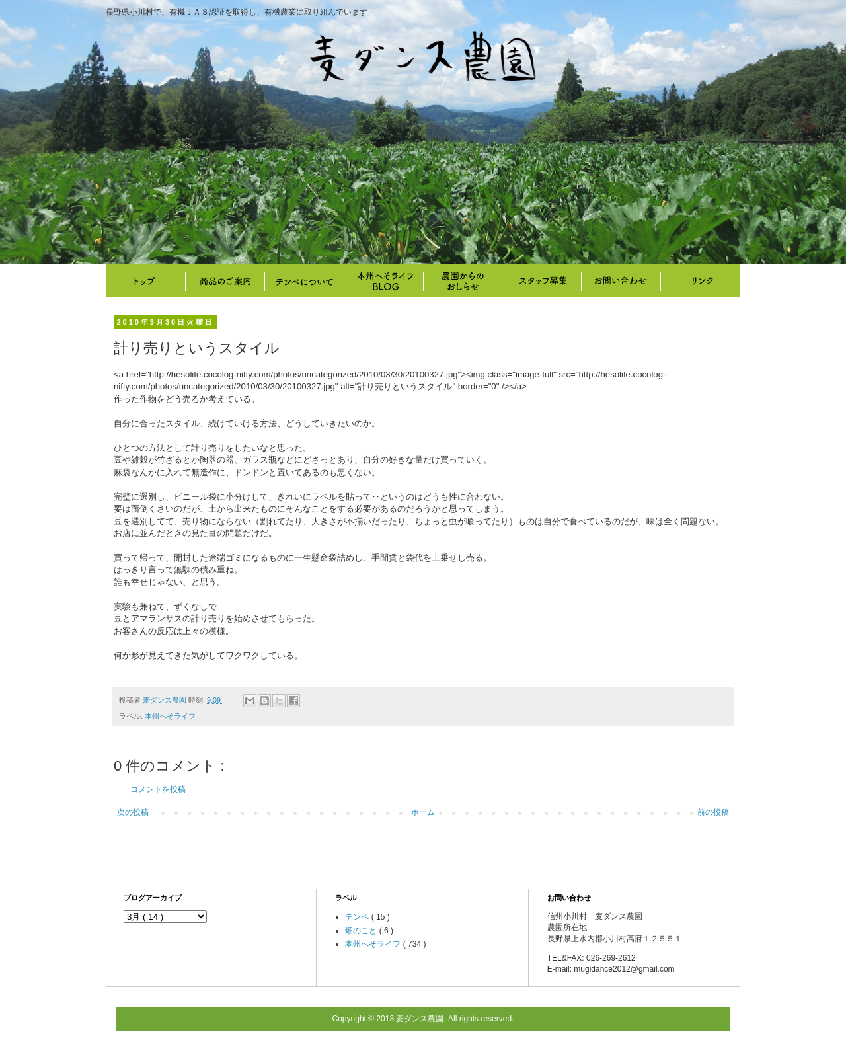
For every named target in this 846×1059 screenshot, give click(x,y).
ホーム (423, 812)
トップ (145, 280)
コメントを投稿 (158, 789)
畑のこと (462, 280)
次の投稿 (133, 812)
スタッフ (542, 280)
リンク (700, 280)
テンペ (358, 917)
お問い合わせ (621, 280)
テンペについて (304, 280)
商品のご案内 (224, 280)
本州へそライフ (383, 280)
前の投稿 (713, 812)
